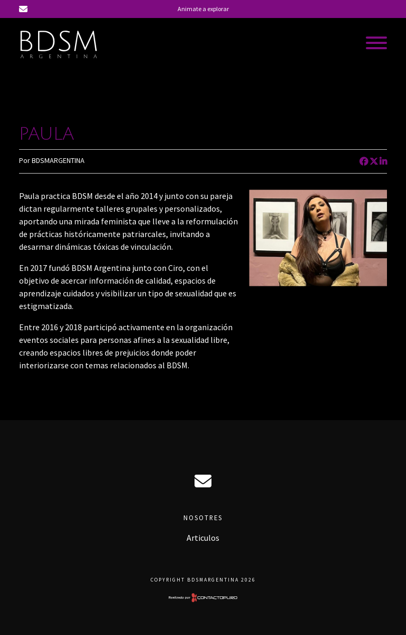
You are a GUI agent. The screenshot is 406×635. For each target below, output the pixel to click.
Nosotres (203, 517)
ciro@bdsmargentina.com (203, 481)
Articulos (203, 537)
